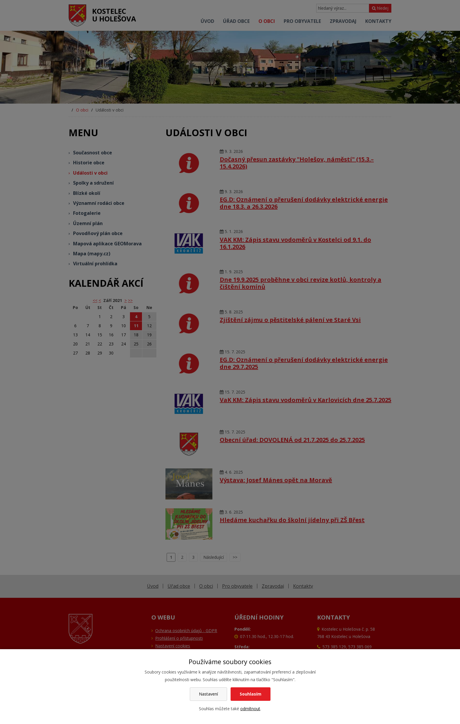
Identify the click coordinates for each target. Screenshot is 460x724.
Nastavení (208, 694)
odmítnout (250, 708)
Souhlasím (250, 694)
